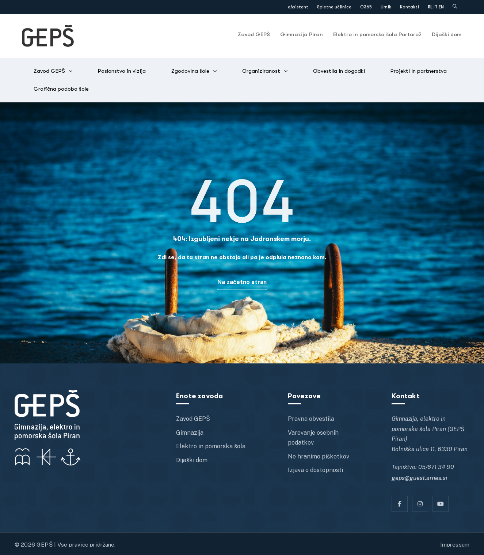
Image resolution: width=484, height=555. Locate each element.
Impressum (454, 544)
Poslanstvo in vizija (122, 71)
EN (441, 7)
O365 (366, 7)
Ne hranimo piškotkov (318, 456)
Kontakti (409, 7)
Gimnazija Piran (301, 34)
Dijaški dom (446, 34)
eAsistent (298, 7)
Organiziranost (261, 71)
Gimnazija (189, 432)
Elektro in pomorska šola (210, 446)
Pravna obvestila (311, 418)
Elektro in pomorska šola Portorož (377, 34)
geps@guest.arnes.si (419, 478)
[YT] (440, 504)
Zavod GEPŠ (254, 34)
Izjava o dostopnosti (315, 470)
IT (436, 7)
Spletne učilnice (334, 7)
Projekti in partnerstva (418, 71)
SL (430, 7)
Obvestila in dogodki (339, 71)
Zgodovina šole (190, 71)
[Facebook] (400, 504)
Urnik (386, 7)
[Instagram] (420, 504)
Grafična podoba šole (61, 89)
